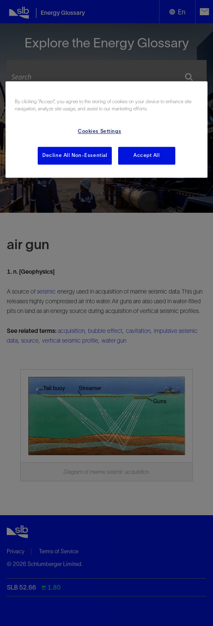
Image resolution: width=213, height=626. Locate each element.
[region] (107, 129)
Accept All (146, 155)
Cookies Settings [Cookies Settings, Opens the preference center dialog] (99, 131)
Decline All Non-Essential (74, 155)
